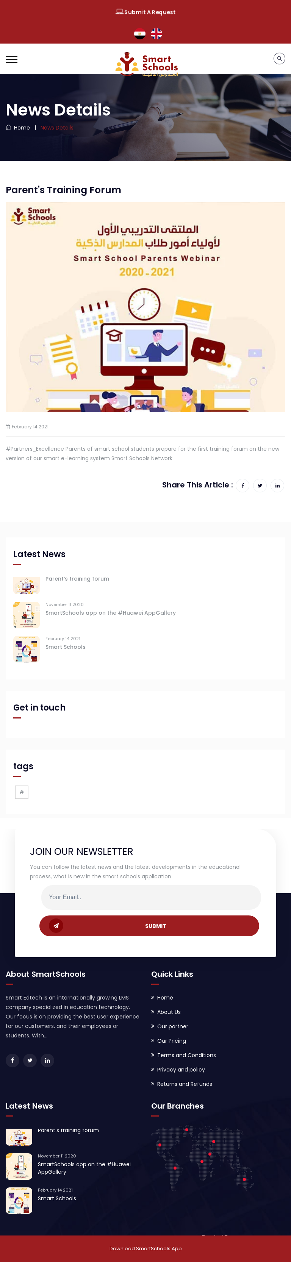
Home (18, 127)
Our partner (172, 1026)
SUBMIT (107, 925)
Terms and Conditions (186, 1055)
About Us (169, 1012)
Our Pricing (171, 1041)
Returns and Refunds (184, 1084)
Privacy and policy (181, 1069)
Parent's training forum (77, 581)
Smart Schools (65, 649)
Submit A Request (145, 12)
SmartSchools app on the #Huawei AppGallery (110, 615)
